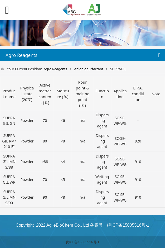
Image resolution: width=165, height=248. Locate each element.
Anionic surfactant (88, 68)
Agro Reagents (55, 68)
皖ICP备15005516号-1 (82, 242)
